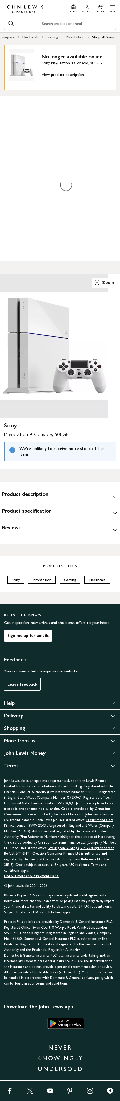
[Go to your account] (87, 8)
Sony (16, 579)
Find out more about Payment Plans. (31, 876)
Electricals (30, 37)
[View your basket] (100, 8)
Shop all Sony (103, 37)
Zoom (104, 283)
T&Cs (36, 912)
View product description (63, 74)
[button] (112, 8)
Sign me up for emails (28, 635)
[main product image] (25, 66)
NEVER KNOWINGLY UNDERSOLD (60, 1058)
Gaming (52, 37)
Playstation (75, 37)
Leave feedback (22, 684)
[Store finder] (73, 8)
